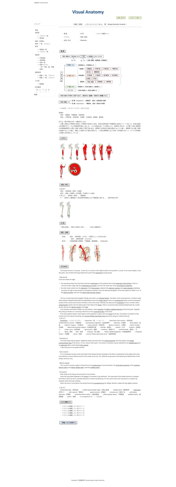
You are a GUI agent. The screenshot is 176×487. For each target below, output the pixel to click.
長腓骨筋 (81, 115)
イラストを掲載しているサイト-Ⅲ (73, 411)
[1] (128, 316)
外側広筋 (76, 117)
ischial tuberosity (65, 390)
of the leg (114, 314)
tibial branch (132, 356)
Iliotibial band (117, 390)
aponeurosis (88, 329)
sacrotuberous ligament (93, 323)
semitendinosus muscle (66, 323)
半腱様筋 (74, 115)
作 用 (82, 33)
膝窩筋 (101, 117)
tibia (77, 332)
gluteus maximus (92, 290)
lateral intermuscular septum (77, 327)
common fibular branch (75, 356)
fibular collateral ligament (113, 332)
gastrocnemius (79, 347)
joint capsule (73, 392)
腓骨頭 (70, 195)
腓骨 (75, 195)
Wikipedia (83, 40)
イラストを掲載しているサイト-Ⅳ (73, 413)
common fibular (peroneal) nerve (96, 334)
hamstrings (63, 320)
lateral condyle (135, 325)
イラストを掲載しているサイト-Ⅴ (73, 415)
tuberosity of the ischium (117, 320)
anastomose (114, 392)
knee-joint (130, 309)
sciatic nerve (69, 329)
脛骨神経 (78, 236)
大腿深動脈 (73, 241)
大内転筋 (89, 117)
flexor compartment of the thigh (122, 354)
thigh (100, 270)
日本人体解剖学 (95, 227)
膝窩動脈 (95, 241)
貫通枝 (81, 241)
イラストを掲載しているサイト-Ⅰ (73, 406)
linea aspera (134, 323)
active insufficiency (97, 379)
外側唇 (79, 193)
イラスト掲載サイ (102, 33)
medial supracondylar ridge (91, 390)
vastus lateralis (92, 325)
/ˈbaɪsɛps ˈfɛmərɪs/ (80, 270)
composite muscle (70, 354)
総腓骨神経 (79, 239)
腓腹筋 (67, 115)
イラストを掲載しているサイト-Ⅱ (73, 408)
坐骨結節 (68, 191)
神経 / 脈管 (83, 37)
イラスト (66, 37)
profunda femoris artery (82, 394)
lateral (82, 345)
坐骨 (74, 191)
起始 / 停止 (67, 40)
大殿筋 (82, 117)
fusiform (135, 298)
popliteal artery (133, 394)
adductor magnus (70, 325)
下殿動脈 (87, 241)
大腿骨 (72, 193)
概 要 (65, 33)
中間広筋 (68, 117)
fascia (75, 334)
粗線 (66, 193)
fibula (66, 332)
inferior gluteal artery (110, 394)
